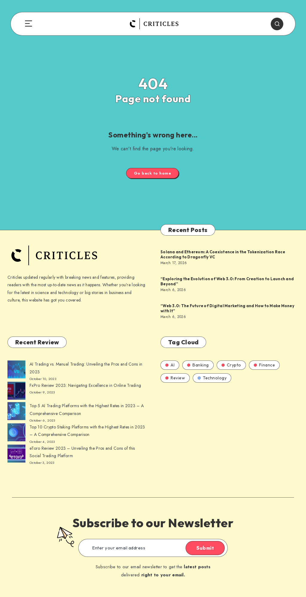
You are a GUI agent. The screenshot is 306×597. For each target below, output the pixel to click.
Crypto (231, 365)
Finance (264, 365)
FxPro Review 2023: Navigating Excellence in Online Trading (85, 385)
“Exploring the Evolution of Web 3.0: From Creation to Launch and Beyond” (227, 281)
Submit (205, 547)
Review (175, 378)
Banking (198, 365)
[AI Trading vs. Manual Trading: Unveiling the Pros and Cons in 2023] (16, 370)
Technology (212, 378)
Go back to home (152, 173)
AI (170, 365)
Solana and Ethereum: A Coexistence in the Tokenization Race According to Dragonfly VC (222, 254)
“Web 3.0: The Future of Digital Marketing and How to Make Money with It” (227, 308)
